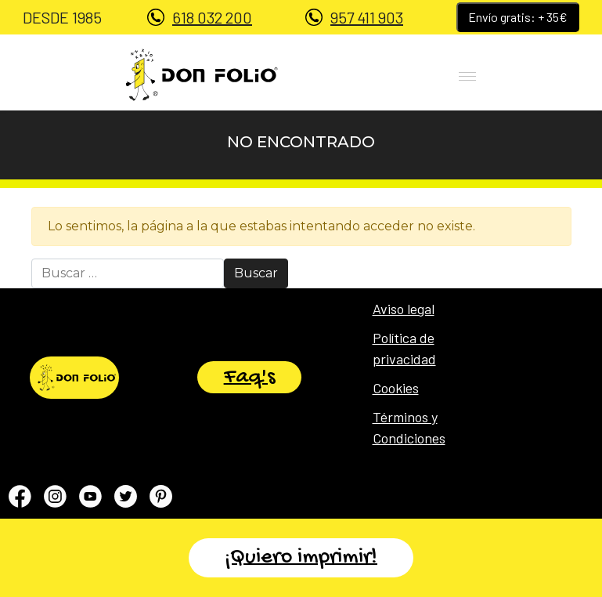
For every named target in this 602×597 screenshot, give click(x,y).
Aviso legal (403, 308)
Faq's (249, 377)
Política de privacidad (404, 348)
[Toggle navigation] (440, 74)
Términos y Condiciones (409, 427)
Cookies (396, 387)
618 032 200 (212, 17)
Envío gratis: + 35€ (518, 16)
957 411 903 (366, 17)
